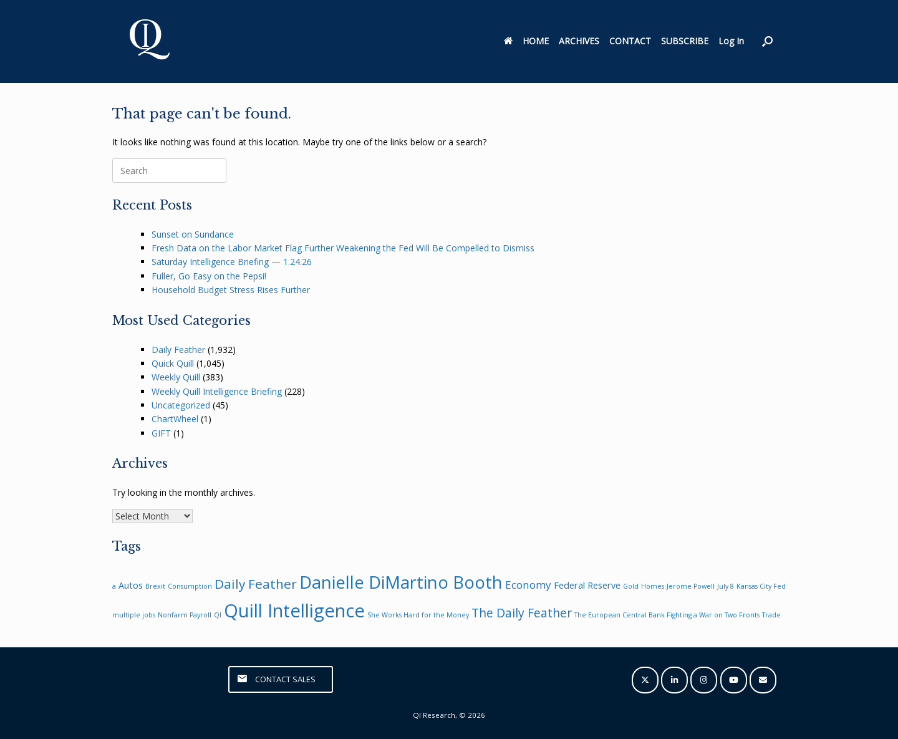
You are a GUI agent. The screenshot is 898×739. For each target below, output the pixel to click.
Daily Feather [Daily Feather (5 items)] (256, 583)
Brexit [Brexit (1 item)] (155, 586)
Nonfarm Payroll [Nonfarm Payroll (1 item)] (184, 615)
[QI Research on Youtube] (733, 680)
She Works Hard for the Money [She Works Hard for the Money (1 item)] (418, 615)
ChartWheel (175, 419)
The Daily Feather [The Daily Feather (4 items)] (521, 613)
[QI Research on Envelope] (763, 680)
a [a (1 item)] (114, 586)
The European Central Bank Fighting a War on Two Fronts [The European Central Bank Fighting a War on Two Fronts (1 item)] (667, 615)
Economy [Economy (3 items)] (528, 584)
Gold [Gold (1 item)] (631, 586)
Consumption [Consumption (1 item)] (190, 586)
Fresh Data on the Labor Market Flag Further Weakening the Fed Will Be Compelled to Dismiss (343, 248)
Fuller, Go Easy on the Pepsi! (209, 276)
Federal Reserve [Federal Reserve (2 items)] (587, 585)
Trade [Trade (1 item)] (771, 615)
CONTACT (630, 41)
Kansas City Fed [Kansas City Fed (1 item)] (761, 586)
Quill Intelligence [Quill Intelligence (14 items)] (294, 610)
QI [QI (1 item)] (217, 615)
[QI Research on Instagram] (703, 680)
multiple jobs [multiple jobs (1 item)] (133, 615)
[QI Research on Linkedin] (674, 680)
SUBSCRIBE (684, 41)
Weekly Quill (176, 377)
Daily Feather (178, 349)
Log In (731, 41)
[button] (767, 41)
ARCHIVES (579, 41)
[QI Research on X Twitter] (645, 680)
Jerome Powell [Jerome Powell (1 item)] (691, 586)
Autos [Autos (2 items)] (130, 585)
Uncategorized (181, 405)
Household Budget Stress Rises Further (231, 290)
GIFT (161, 433)
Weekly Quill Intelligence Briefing (217, 391)
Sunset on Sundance (193, 234)
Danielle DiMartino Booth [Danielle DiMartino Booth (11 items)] (401, 582)
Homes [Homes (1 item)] (652, 586)
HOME (526, 41)
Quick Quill (173, 363)
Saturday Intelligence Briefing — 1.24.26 (232, 262)
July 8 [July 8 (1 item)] (725, 586)
